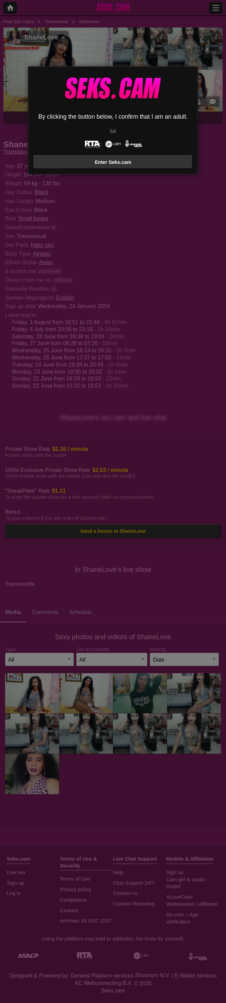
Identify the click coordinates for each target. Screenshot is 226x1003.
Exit (113, 131)
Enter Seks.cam (113, 162)
